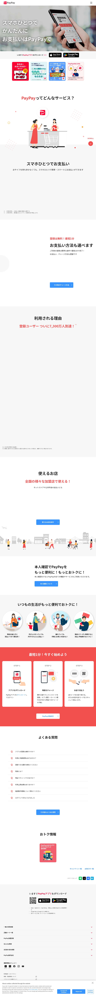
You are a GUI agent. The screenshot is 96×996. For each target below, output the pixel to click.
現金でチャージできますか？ (25, 778)
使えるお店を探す (48, 522)
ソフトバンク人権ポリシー (10, 979)
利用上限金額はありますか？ (25, 784)
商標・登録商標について (10, 976)
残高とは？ (19, 771)
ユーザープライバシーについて (12, 987)
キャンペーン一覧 (76, 869)
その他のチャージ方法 (61, 285)
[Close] (93, 990)
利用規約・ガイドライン (10, 974)
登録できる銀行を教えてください (26, 765)
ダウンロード (21, 695)
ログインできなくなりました (25, 798)
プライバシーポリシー (9, 984)
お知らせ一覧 (89, 869)
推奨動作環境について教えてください (28, 791)
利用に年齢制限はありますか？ (25, 758)
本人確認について (46, 584)
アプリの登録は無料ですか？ (25, 751)
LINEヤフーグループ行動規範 (11, 982)
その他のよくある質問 (48, 812)
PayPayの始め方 (48, 716)
